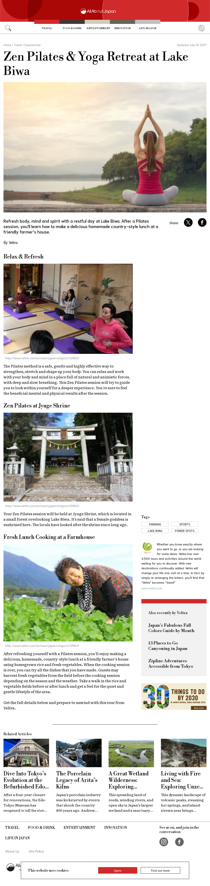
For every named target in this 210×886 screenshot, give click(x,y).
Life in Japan (147, 28)
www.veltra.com (151, 588)
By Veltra (10, 242)
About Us (12, 851)
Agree (118, 870)
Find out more (160, 870)
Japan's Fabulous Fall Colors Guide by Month (171, 628)
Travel (47, 28)
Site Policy (36, 851)
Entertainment (98, 28)
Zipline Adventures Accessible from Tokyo (170, 663)
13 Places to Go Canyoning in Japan (167, 646)
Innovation (122, 28)
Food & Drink (72, 28)
